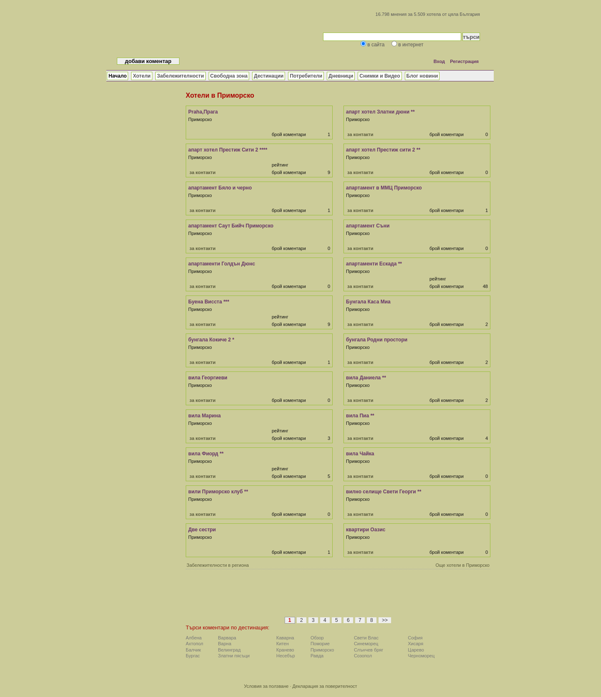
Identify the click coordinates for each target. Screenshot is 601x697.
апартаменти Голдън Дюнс (221, 264)
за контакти (360, 134)
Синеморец (366, 643)
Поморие (320, 643)
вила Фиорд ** (206, 454)
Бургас (193, 655)
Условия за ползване (266, 686)
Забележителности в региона (218, 565)
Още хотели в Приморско (462, 565)
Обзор (317, 637)
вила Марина (204, 416)
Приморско (322, 649)
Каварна (285, 637)
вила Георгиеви (207, 378)
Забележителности (180, 76)
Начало (117, 76)
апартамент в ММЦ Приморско (384, 188)
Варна (224, 643)
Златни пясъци (234, 655)
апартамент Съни (367, 226)
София (415, 637)
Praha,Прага (203, 112)
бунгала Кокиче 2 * (211, 340)
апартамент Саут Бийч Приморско (230, 226)
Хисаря (415, 643)
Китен (282, 643)
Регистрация (464, 61)
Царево (416, 649)
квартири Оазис (366, 530)
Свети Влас (366, 637)
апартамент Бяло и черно (220, 188)
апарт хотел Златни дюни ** (380, 112)
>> (385, 620)
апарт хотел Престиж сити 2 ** (383, 150)
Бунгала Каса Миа (368, 302)
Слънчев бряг (368, 649)
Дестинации (268, 76)
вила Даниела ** (366, 378)
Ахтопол (194, 643)
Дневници (340, 76)
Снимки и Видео (379, 76)
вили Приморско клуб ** (218, 492)
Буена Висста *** (208, 302)
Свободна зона (229, 76)
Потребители (306, 76)
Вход (439, 61)
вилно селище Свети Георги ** (383, 492)
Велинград (229, 649)
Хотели (141, 76)
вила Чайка (360, 454)
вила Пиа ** (360, 416)
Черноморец (421, 655)
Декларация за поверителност (325, 686)
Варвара (227, 637)
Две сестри (202, 530)
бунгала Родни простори (376, 340)
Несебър (285, 655)
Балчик (193, 649)
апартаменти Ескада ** (374, 264)
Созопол (363, 655)
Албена (194, 637)
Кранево (285, 649)
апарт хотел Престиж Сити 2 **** (227, 150)
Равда (317, 655)
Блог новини (422, 76)
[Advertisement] (338, 595)
